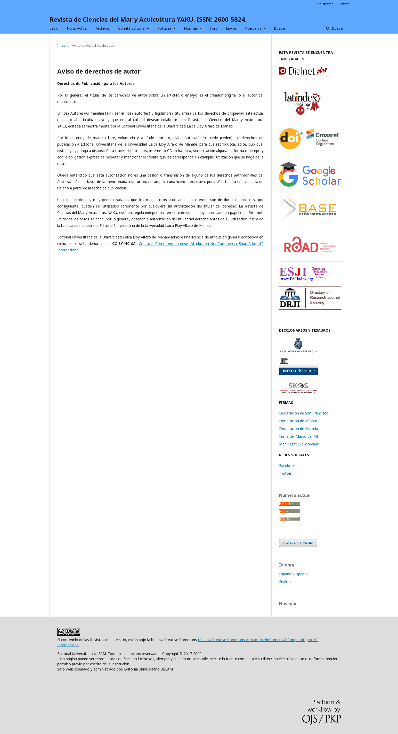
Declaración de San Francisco (303, 413)
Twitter (285, 473)
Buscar (280, 28)
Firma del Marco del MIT (299, 436)
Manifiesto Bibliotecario (299, 444)
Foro (214, 28)
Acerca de (254, 28)
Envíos (231, 28)
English (285, 581)
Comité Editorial (132, 28)
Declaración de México (298, 420)
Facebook (287, 465)
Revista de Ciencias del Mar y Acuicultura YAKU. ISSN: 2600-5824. (148, 19)
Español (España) (293, 573)
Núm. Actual (77, 28)
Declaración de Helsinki (298, 428)
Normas (191, 28)
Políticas (165, 28)
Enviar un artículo (298, 543)
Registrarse (324, 4)
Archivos (103, 28)
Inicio (54, 28)
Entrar (344, 4)
